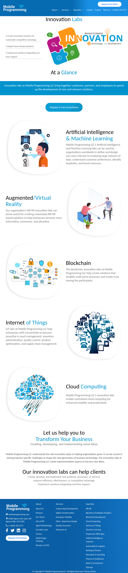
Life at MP (40, 521)
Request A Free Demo (110, 4)
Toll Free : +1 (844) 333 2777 (115, 10)
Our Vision (40, 517)
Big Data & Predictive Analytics (98, 513)
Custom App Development (67, 508)
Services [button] (66, 10)
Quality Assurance (63, 525)
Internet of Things (93, 525)
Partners (39, 513)
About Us (40, 508)
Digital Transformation (65, 513)
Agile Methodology (44, 525)
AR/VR (88, 508)
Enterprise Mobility (64, 517)
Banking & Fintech (93, 550)
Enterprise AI (61, 529)
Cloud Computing (93, 521)
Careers (90, 10)
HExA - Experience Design (66, 521)
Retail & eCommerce (94, 563)
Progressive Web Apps (95, 534)
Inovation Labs (42, 529)
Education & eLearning (95, 554)
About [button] (55, 10)
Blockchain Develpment (95, 517)
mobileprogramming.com (18, 514)
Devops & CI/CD (42, 545)
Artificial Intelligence (94, 538)
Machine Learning (93, 529)
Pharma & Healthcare (95, 559)
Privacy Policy (90, 571)
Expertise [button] (78, 10)
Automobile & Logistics (95, 546)
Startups (89, 567)
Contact (98, 10)
